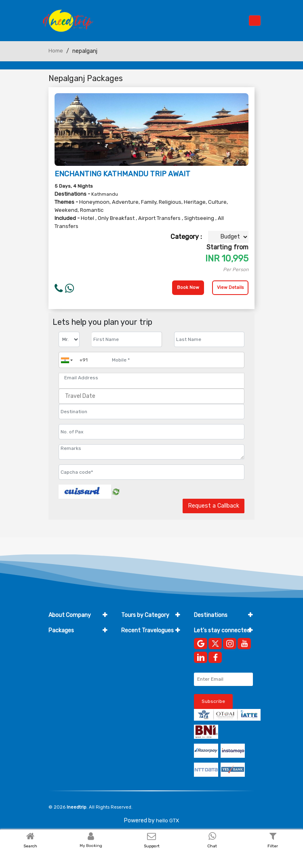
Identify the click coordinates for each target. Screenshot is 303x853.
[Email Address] (151, 377)
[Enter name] (127, 339)
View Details (230, 287)
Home (55, 51)
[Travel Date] (151, 396)
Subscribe (213, 701)
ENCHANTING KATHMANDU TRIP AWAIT (122, 173)
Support (152, 846)
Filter (272, 846)
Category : (186, 236)
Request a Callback (213, 505)
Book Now (188, 287)
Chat (212, 846)
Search (30, 846)
